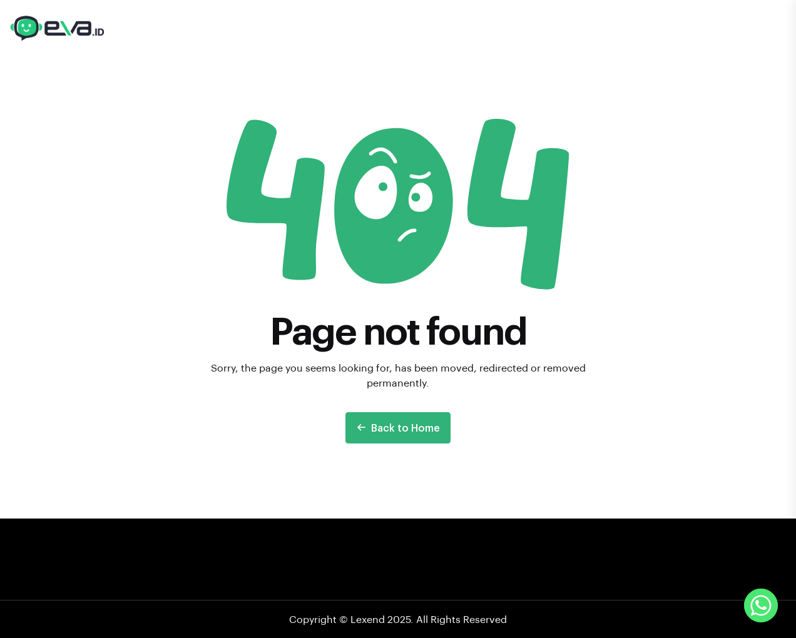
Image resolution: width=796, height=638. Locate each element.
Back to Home (398, 427)
